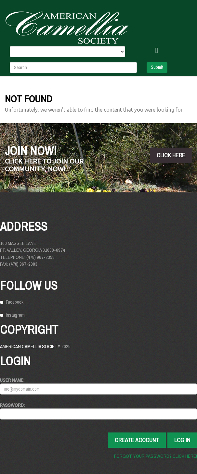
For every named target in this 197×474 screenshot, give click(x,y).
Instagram (15, 314)
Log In (182, 440)
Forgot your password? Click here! (155, 456)
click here (171, 155)
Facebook (14, 301)
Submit (157, 67)
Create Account (137, 440)
